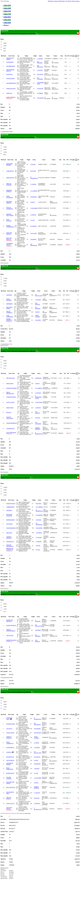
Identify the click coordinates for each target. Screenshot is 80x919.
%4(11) (67, 635)
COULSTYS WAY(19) (9, 808)
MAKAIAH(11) (10, 383)
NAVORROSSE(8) (10, 66)
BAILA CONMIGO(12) (10, 743)
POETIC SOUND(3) (8, 299)
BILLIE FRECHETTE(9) (10, 393)
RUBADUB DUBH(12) (9, 191)
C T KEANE (40, 58)
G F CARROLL (34, 190)
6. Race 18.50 (7, 19)
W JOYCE (37, 417)
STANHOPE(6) (9, 62)
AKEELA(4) (9, 93)
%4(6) (67, 307)
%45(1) (67, 503)
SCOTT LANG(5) (10, 402)
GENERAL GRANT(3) (9, 537)
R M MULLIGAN (40, 66)
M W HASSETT (37, 304)
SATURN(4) (9, 295)
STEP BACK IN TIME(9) (10, 58)
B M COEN (33, 171)
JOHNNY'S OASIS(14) (9, 737)
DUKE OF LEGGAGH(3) (9, 418)
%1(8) (67, 190)
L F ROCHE (33, 214)
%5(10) (67, 620)
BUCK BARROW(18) (9, 768)
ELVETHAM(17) (10, 747)
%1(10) (67, 528)
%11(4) (68, 383)
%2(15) (67, 763)
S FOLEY (32, 202)
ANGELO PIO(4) (10, 732)
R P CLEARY (33, 233)
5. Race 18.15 (7, 16)
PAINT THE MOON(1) (9, 233)
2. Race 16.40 (7, 8)
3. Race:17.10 (4, 266)
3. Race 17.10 (7, 11)
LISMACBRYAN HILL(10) (10, 70)
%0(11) (67, 226)
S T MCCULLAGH (38, 295)
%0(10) (67, 196)
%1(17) (67, 787)
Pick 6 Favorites (75, 1)
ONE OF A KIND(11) (8, 798)
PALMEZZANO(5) (10, 724)
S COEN (36, 760)
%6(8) (67, 388)
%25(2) (67, 510)
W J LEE (32, 220)
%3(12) (67, 782)
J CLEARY (33, 164)
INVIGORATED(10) (11, 528)
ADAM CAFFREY (37, 316)
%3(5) (67, 202)
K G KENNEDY (39, 62)
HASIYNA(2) (9, 74)
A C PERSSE (40, 93)
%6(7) (67, 768)
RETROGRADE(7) (10, 519)
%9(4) (67, 803)
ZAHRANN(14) (10, 171)
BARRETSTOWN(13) (11, 640)
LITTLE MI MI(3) (10, 78)
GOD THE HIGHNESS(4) (9, 545)
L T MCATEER (34, 208)
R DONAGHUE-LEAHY (38, 397)
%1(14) (67, 640)
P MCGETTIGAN (37, 809)
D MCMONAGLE (34, 177)
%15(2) (67, 184)
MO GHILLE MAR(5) (9, 308)
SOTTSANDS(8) (10, 760)
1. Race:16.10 (4, 30)
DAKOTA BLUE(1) (10, 503)
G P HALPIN (40, 88)
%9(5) (67, 417)
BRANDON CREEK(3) (9, 202)
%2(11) (68, 423)
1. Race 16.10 (7, 5)
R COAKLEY (40, 74)
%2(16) (67, 737)
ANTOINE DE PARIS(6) (9, 764)
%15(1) (67, 792)
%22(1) (68, 393)
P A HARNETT (39, 515)
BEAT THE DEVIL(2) (9, 239)
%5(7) (67, 320)
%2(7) (67, 545)
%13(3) (67, 295)
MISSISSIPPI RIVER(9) (9, 164)
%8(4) (67, 312)
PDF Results (51, 1)
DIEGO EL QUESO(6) (8, 184)
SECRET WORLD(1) (11, 625)
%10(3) (67, 177)
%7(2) (67, 718)
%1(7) (67, 233)
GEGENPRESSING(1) (11, 83)
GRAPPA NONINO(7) (9, 319)
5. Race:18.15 (4, 475)
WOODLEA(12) (10, 541)
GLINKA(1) (9, 752)
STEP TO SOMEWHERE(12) (10, 630)
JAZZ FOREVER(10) (11, 432)
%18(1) (67, 625)
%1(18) (67, 778)
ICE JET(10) (9, 728)
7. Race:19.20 (4, 689)
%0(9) (67, 208)
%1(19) (67, 808)
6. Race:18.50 (4, 591)
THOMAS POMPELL (37, 428)
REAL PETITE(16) (10, 787)
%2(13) (67, 742)
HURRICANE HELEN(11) (9, 620)
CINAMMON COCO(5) (9, 244)
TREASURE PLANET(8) (9, 515)
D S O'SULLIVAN (38, 625)
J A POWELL (39, 532)
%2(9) (67, 537)
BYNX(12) (8, 412)
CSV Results (68, 1)
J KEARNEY (33, 239)
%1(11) (67, 541)
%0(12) (67, 214)
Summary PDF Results (59, 1)
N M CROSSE (40, 98)
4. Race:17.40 (4, 348)
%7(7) (67, 412)
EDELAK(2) (9, 532)
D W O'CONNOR (40, 78)
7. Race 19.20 (7, 22)
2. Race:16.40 (4, 134)
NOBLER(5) (9, 510)
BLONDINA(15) (10, 757)
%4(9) (67, 402)
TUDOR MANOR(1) (11, 397)
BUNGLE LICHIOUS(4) (9, 208)
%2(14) (67, 732)
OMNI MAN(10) (10, 177)
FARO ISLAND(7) (9, 220)
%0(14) (67, 244)
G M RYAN (38, 519)
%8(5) (67, 760)
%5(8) (67, 747)
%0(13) (67, 239)
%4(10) (68, 428)
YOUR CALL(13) (10, 803)
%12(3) (68, 397)
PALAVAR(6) (9, 524)
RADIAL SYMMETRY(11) (10, 226)
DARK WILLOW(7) (11, 88)
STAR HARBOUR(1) (9, 316)
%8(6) (67, 378)
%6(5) (67, 316)
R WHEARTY (33, 196)
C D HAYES (40, 70)
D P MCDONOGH (33, 244)
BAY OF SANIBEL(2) (9, 312)
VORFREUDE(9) (10, 507)
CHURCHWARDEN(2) (11, 423)
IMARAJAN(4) (9, 407)
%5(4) (67, 171)
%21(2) (67, 303)
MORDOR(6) (9, 303)
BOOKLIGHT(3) (10, 773)
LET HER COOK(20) (8, 778)
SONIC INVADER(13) (9, 197)
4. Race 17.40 (7, 14)
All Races (6, 25)
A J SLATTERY (37, 778)
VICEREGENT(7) (10, 428)
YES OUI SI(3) (9, 635)
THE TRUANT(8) (10, 378)
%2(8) (67, 515)
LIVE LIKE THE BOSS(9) (10, 782)
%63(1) (67, 164)
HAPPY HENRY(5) (10, 97)
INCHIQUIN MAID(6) (11, 388)
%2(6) (67, 220)
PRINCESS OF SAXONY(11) (9, 549)
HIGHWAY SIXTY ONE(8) (9, 215)
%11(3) (67, 773)
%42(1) (67, 299)
